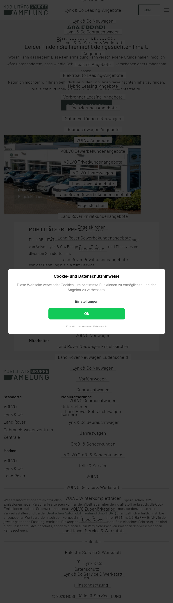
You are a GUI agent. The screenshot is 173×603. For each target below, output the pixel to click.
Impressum (84, 326)
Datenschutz (100, 326)
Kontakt (70, 326)
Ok (86, 314)
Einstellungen (86, 301)
